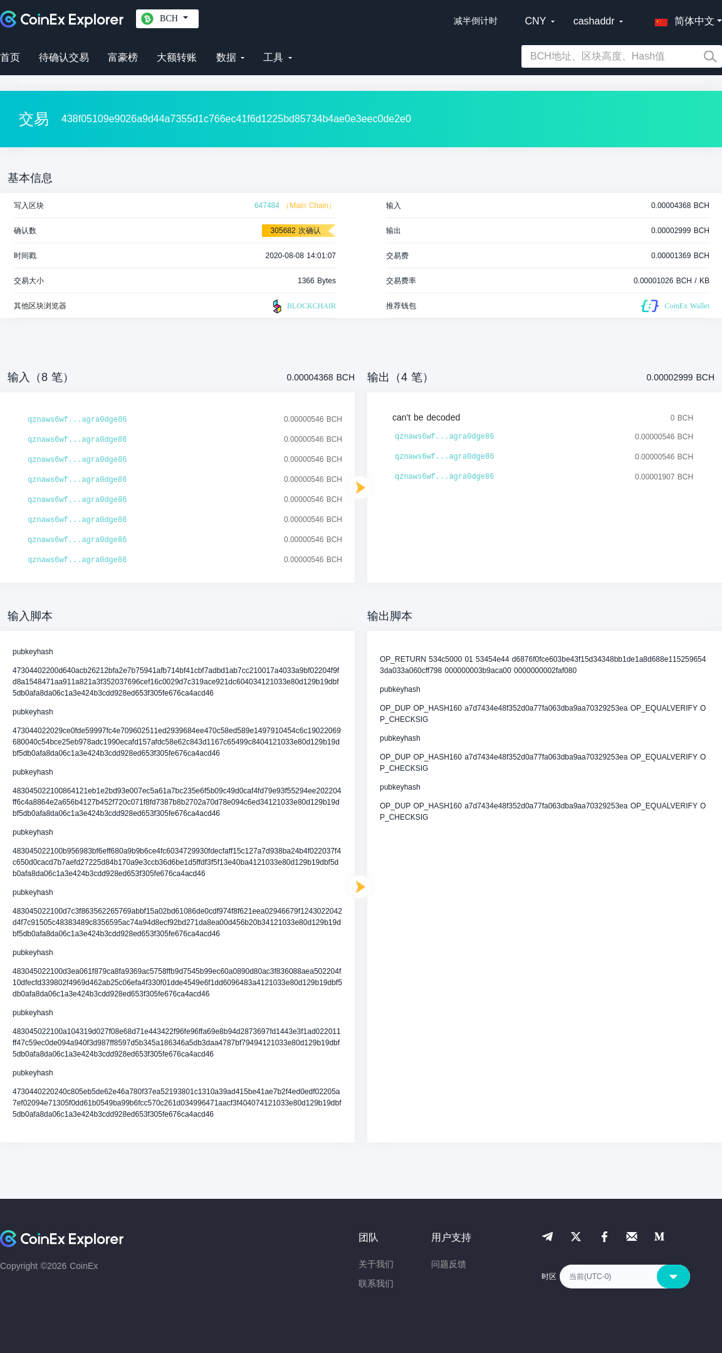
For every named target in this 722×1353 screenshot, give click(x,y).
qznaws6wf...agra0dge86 (77, 419)
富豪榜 (123, 57)
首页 (10, 57)
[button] (682, 19)
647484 (267, 205)
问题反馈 (448, 1264)
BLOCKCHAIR (302, 306)
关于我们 (376, 1264)
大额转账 (177, 57)
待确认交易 (64, 57)
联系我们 (376, 1283)
